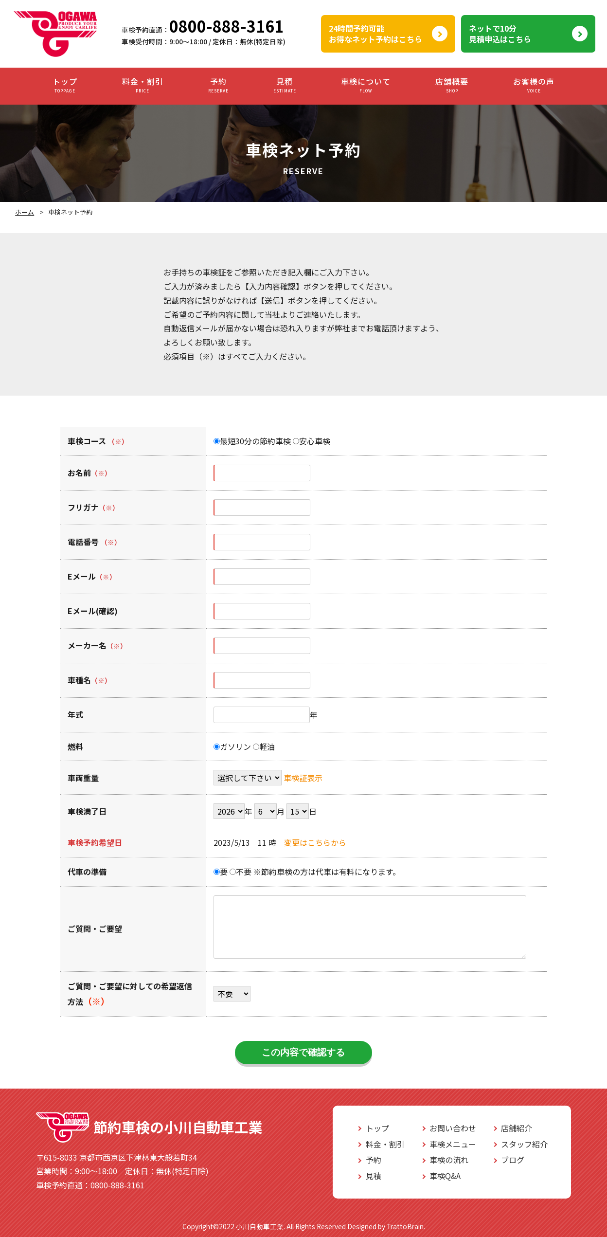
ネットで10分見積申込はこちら (500, 33)
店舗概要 (451, 85)
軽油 (264, 746)
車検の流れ (448, 1159)
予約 (218, 85)
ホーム (24, 212)
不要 (240, 871)
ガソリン (232, 746)
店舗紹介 (516, 1128)
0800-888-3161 (226, 26)
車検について (366, 85)
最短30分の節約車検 (252, 441)
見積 (284, 85)
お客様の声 (533, 85)
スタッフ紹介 (524, 1144)
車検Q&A (445, 1176)
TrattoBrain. (406, 1226)
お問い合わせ (452, 1128)
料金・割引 (142, 85)
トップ (65, 85)
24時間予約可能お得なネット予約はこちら (375, 33)
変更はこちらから (315, 842)
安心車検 (311, 441)
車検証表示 (303, 777)
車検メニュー (452, 1144)
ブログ (512, 1159)
